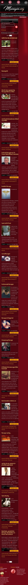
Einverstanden (23, 17)
